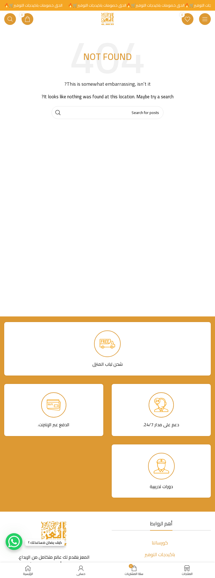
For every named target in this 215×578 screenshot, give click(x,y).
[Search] (10, 19)
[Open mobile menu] (205, 19)
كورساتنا (160, 542)
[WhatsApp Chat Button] (14, 541)
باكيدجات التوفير (160, 554)
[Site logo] (107, 19)
